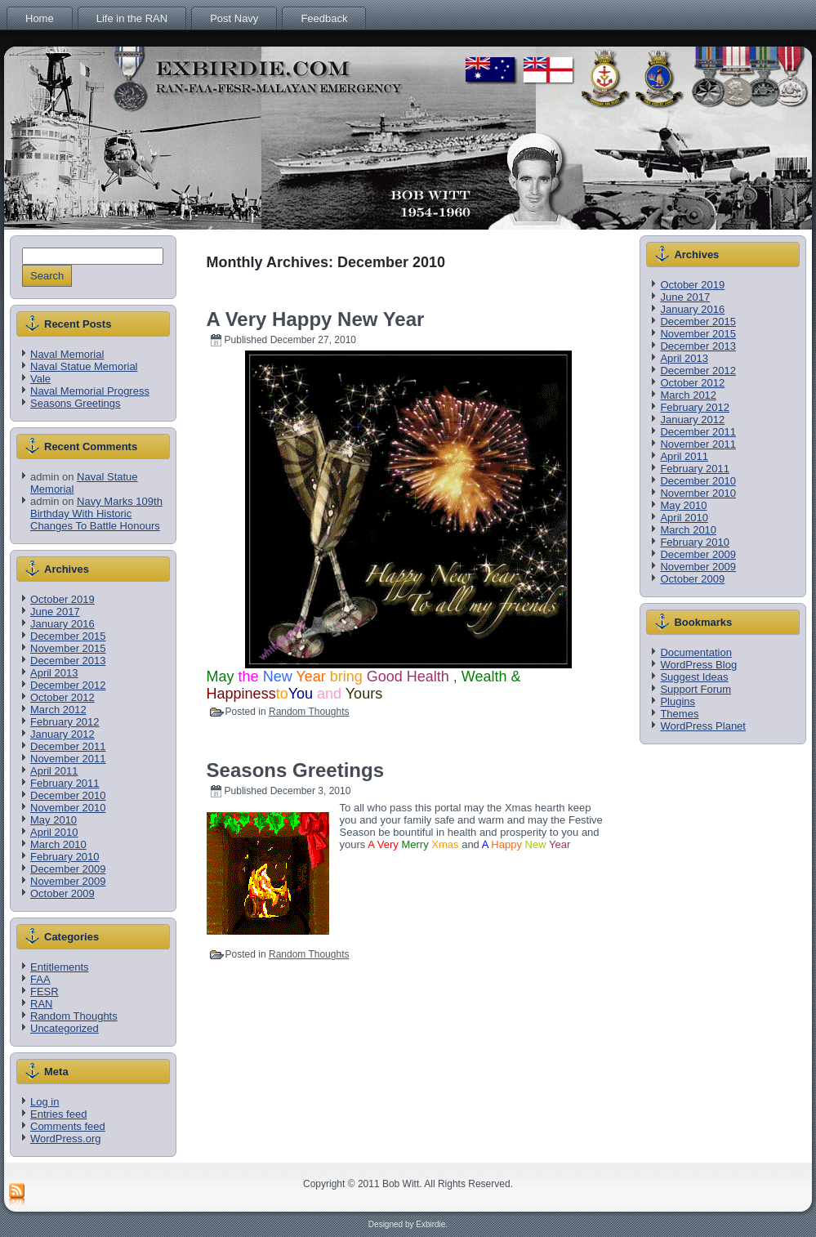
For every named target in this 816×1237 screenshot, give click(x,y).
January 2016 (62, 624)
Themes (679, 714)
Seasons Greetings (75, 403)
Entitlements (59, 967)
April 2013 (54, 673)
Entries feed (58, 1114)
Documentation (695, 652)
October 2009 (62, 893)
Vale (40, 379)
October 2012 (62, 697)
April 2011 (54, 771)
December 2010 (68, 795)
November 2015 (68, 648)
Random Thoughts (74, 1016)
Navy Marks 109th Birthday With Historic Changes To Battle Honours (96, 513)
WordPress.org (65, 1138)
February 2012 (65, 722)
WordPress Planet (703, 726)
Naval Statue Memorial (84, 366)
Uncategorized (64, 1028)
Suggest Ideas (694, 677)
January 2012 (62, 734)
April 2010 (54, 832)
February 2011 (65, 783)
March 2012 (58, 709)
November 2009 (68, 881)
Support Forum (695, 689)
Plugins (677, 701)
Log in (44, 1102)
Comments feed (67, 1126)
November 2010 (68, 808)
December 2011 (68, 746)
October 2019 (62, 599)
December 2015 (68, 636)
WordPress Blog (698, 665)
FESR (44, 991)
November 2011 (68, 758)
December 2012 (68, 685)
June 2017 (55, 611)
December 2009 (68, 869)
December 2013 (68, 660)
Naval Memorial (67, 354)
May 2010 (53, 820)
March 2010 (58, 844)
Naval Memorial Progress (89, 391)
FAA (40, 979)
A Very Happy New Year (316, 319)
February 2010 (65, 857)
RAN (41, 1004)
